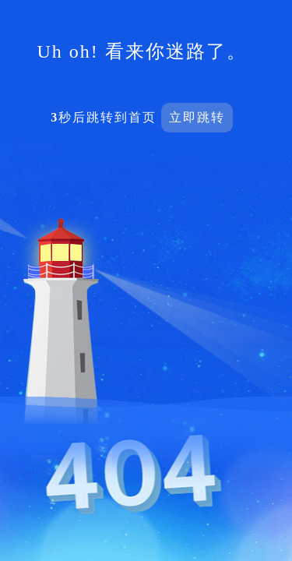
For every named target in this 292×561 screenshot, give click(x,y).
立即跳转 (197, 117)
